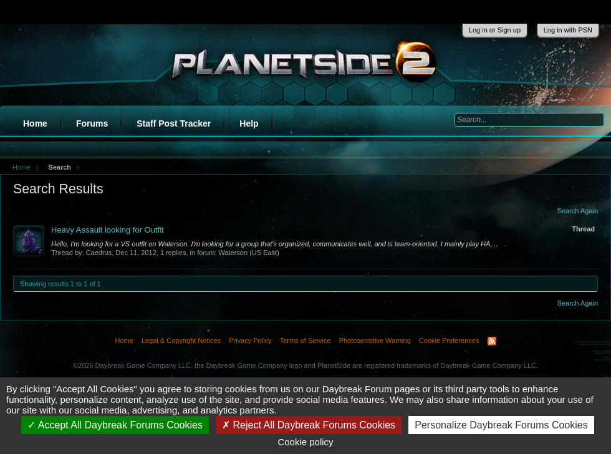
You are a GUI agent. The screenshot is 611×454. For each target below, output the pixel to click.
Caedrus (99, 252)
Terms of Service (305, 340)
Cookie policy (305, 442)
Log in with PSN (568, 30)
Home (35, 123)
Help (248, 123)
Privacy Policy (250, 340)
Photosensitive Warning (375, 340)
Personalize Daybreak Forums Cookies (501, 425)
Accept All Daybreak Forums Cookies (115, 425)
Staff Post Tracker (174, 123)
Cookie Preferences (449, 340)
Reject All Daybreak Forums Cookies (308, 425)
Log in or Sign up (495, 30)
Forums (92, 123)
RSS (492, 341)
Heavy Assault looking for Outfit (107, 229)
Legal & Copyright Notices (181, 340)
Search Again (577, 211)
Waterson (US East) (248, 252)
